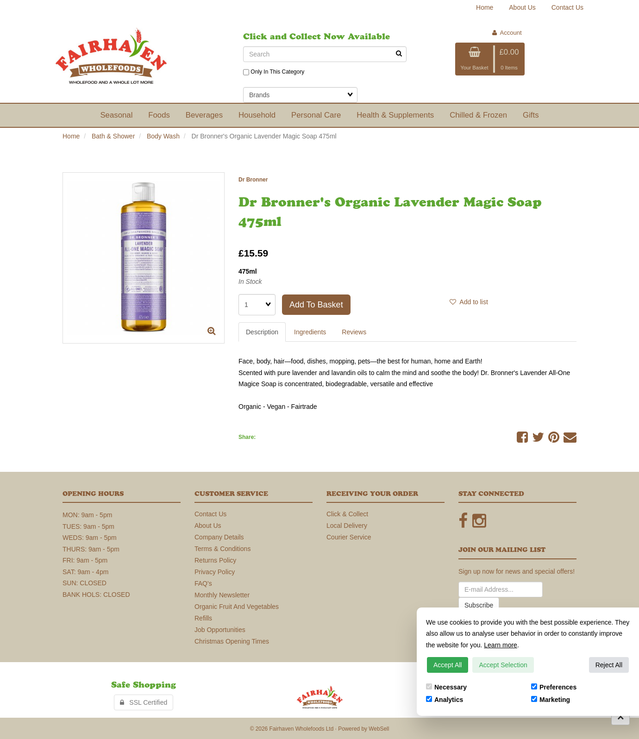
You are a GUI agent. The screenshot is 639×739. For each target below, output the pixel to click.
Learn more (500, 645)
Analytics (444, 699)
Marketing (550, 699)
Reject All (608, 665)
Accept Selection (503, 665)
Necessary (446, 687)
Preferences (553, 687)
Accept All (447, 665)
